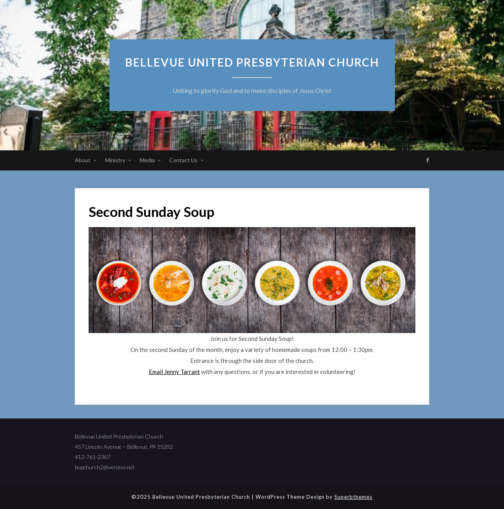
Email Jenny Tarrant (174, 371)
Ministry (115, 160)
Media (147, 160)
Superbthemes (353, 497)
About (83, 160)
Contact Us (183, 160)
